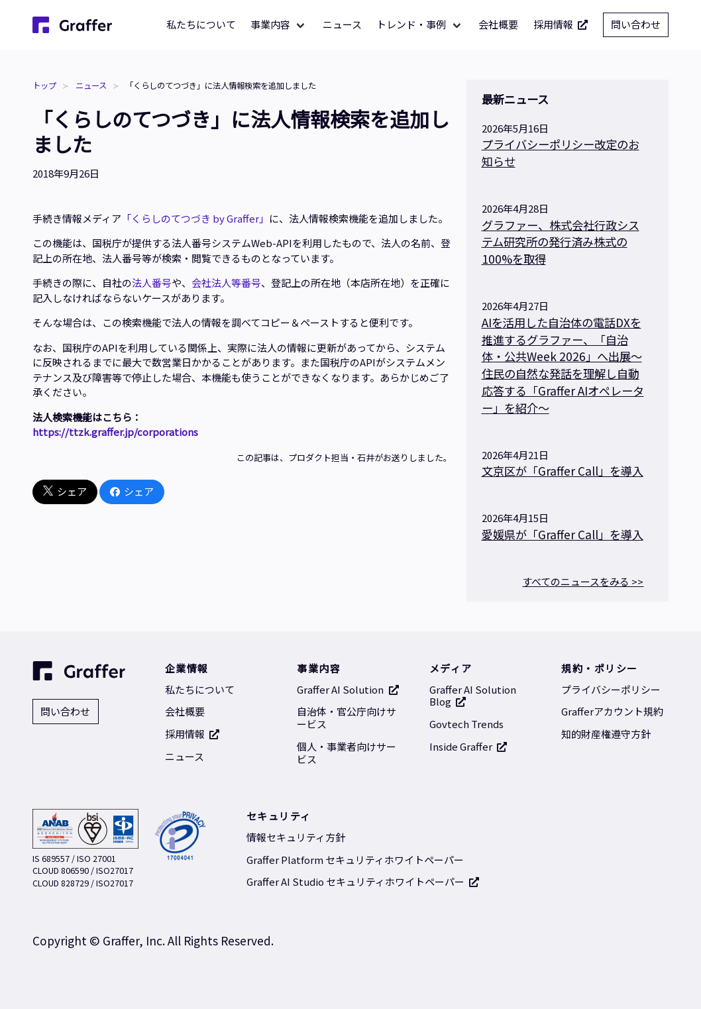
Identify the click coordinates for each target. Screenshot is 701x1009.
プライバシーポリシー (611, 689)
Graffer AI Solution (348, 689)
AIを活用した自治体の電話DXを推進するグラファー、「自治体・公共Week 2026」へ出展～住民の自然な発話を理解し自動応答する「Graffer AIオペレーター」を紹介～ (563, 365)
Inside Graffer (468, 746)
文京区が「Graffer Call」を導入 (562, 470)
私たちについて (201, 24)
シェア (65, 492)
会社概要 (498, 24)
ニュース (342, 24)
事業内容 (270, 24)
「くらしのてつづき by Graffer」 (195, 218)
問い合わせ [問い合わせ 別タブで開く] (636, 24)
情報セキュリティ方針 (295, 837)
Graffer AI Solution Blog (472, 695)
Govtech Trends (466, 724)
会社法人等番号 (226, 283)
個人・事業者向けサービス (346, 752)
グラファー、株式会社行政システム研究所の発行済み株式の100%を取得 (560, 242)
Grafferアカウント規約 (612, 711)
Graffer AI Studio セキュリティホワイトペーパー (363, 881)
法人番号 (152, 283)
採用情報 (560, 24)
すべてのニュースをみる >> (582, 581)
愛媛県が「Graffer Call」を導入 (562, 534)
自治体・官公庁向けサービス (346, 717)
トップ (44, 85)
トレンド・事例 (411, 24)
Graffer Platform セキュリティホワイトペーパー (355, 860)
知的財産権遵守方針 (606, 734)
